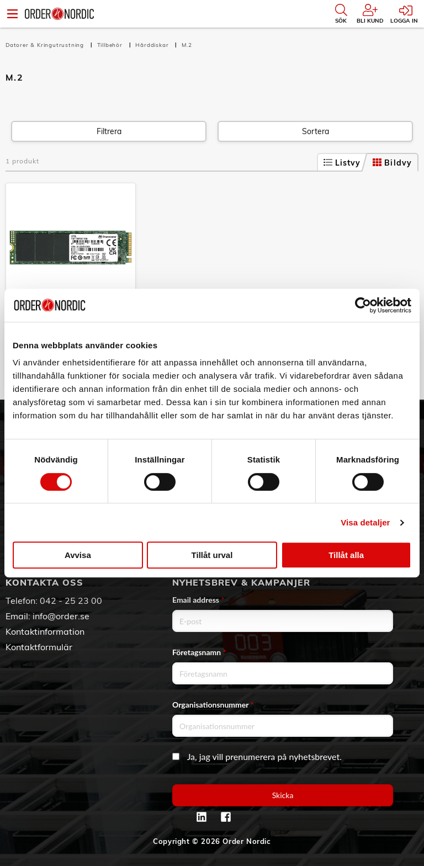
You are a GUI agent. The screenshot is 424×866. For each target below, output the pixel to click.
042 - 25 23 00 (71, 600)
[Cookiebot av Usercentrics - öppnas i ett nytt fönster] (363, 305)
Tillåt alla (346, 555)
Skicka (283, 795)
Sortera (315, 131)
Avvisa (78, 555)
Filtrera (109, 131)
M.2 (187, 45)
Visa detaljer (365, 522)
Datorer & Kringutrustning (46, 45)
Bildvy (392, 163)
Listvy (342, 163)
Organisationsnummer (213, 704)
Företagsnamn (199, 652)
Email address (198, 599)
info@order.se (61, 615)
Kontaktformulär (39, 646)
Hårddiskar (153, 45)
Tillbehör (111, 45)
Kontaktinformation (45, 631)
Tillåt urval (212, 555)
